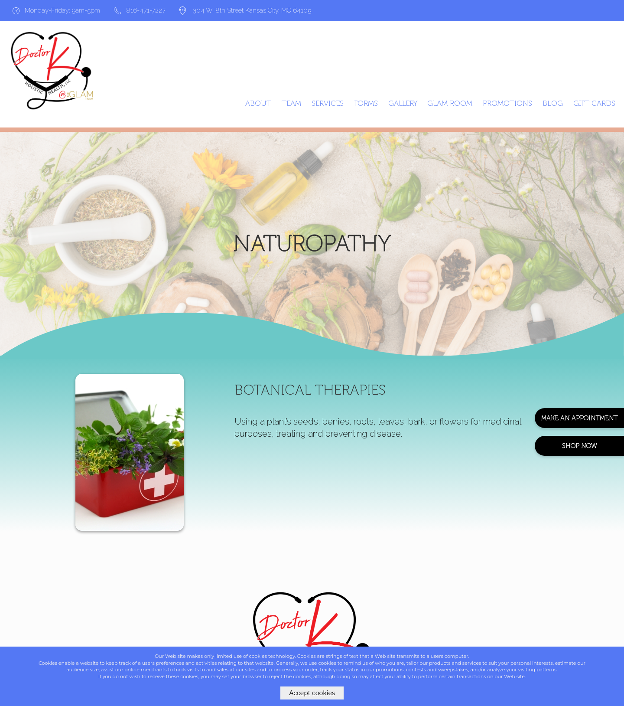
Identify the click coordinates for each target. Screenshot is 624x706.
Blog (553, 103)
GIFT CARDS (594, 103)
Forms (366, 103)
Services (328, 103)
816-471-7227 (140, 10)
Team (291, 103)
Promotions (507, 103)
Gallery (402, 103)
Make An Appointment (579, 418)
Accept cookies (312, 693)
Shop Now (579, 446)
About (258, 103)
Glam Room (449, 103)
